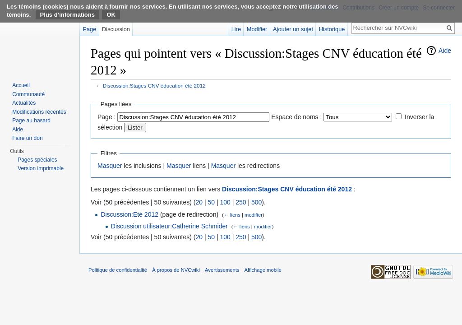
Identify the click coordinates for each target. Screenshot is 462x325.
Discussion (116, 29)
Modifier (257, 29)
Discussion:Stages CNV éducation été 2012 (154, 85)
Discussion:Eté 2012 (129, 214)
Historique (332, 29)
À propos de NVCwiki (176, 270)
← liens (232, 215)
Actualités (24, 103)
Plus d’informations (67, 14)
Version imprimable (41, 168)
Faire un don (27, 138)
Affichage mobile (263, 270)
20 (199, 202)
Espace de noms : (296, 117)
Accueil (21, 85)
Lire (236, 29)
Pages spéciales (37, 160)
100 (225, 202)
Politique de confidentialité (117, 270)
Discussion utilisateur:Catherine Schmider (169, 226)
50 (211, 202)
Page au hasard (31, 120)
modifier (254, 215)
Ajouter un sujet (293, 29)
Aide (445, 50)
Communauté (28, 94)
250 (241, 202)
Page (89, 29)
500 (256, 202)
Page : (106, 117)
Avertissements (222, 270)
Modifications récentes (39, 112)
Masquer (109, 165)
